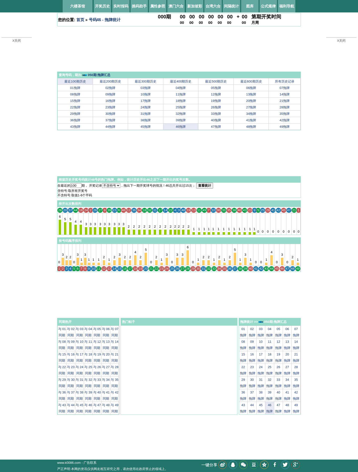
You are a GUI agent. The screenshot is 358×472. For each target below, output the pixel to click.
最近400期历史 (181, 81)
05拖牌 (216, 88)
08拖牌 (75, 94)
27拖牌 (251, 107)
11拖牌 (181, 94)
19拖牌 (216, 101)
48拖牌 (251, 127)
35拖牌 (285, 114)
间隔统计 (231, 6)
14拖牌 (285, 94)
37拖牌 (110, 120)
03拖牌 (145, 88)
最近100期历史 (75, 81)
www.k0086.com (69, 463)
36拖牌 (75, 120)
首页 (80, 20)
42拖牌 (285, 120)
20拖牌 (251, 101)
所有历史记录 (284, 81)
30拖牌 (110, 114)
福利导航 (286, 6)
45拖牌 (145, 127)
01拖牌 (75, 88)
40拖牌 (216, 120)
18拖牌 (181, 101)
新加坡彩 (194, 6)
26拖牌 (216, 107)
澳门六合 (176, 6)
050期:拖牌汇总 (96, 75)
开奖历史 (102, 6)
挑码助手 (139, 6)
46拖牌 (181, 127)
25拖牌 (181, 107)
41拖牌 (251, 120)
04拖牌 (181, 88)
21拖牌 (285, 101)
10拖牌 (145, 94)
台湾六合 (213, 6)
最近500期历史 (216, 81)
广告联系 (90, 463)
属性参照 (157, 6)
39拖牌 (181, 120)
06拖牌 (251, 88)
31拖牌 (145, 114)
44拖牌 (110, 127)
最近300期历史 (145, 81)
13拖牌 (251, 94)
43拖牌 (75, 127)
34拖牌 (251, 114)
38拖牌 (145, 120)
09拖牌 (110, 94)
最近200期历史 (110, 81)
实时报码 (120, 6)
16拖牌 (110, 101)
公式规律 (268, 6)
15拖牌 (75, 101)
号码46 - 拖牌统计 (105, 20)
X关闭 (16, 41)
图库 (250, 6)
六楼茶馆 (77, 6)
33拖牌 (216, 114)
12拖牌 (216, 94)
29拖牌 (75, 114)
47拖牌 (216, 127)
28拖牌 (285, 107)
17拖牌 (145, 101)
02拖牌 (110, 88)
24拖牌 (145, 107)
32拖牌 (181, 114)
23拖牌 (110, 107)
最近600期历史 (251, 81)
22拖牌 (75, 107)
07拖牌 (285, 88)
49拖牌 (285, 127)
